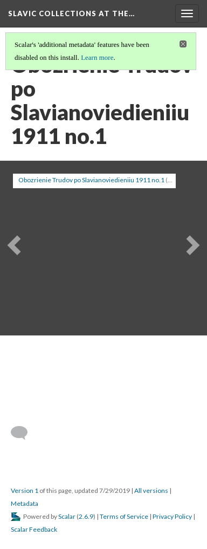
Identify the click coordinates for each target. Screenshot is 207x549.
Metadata (24, 503)
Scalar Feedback (34, 529)
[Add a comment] (24, 433)
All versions (151, 490)
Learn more (97, 57)
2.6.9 (86, 516)
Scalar (66, 516)
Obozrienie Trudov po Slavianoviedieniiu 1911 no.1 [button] (91, 180)
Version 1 (24, 490)
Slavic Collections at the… (71, 13)
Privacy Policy (172, 516)
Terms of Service (124, 516)
